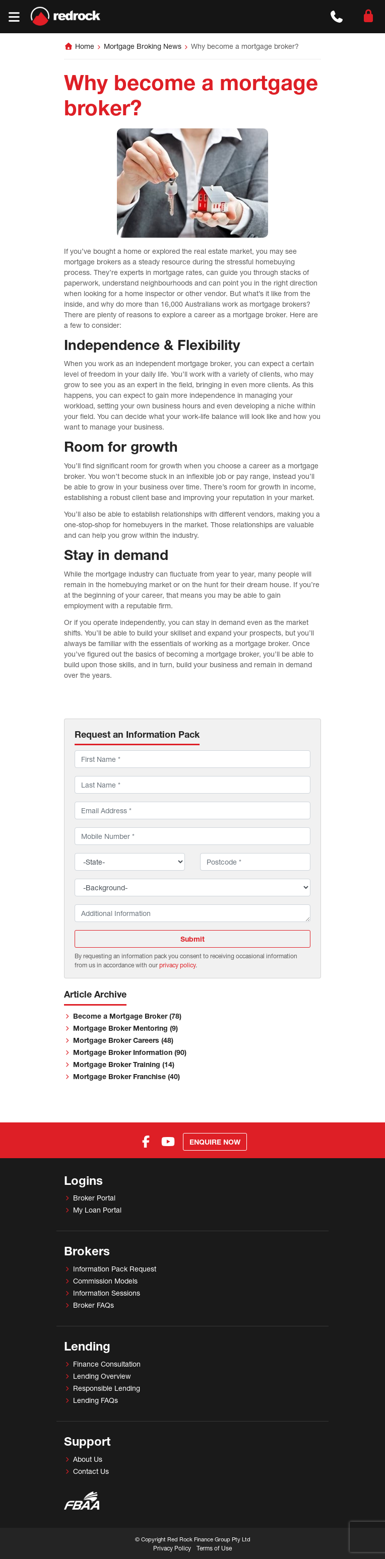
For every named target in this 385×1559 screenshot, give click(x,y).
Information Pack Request (114, 1268)
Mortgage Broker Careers (123, 1040)
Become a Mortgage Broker (127, 1016)
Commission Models (105, 1281)
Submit (192, 939)
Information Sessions (106, 1293)
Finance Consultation (107, 1364)
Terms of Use (214, 1548)
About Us (87, 1459)
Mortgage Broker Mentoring (125, 1028)
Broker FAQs (93, 1305)
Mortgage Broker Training (123, 1064)
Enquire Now (214, 1142)
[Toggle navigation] (14, 17)
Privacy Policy (172, 1548)
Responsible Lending (106, 1388)
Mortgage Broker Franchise (126, 1076)
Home (84, 46)
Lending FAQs (95, 1400)
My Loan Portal (97, 1210)
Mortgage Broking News (142, 46)
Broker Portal (94, 1197)
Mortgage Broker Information (129, 1052)
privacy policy (177, 965)
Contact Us (91, 1471)
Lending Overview (102, 1376)
